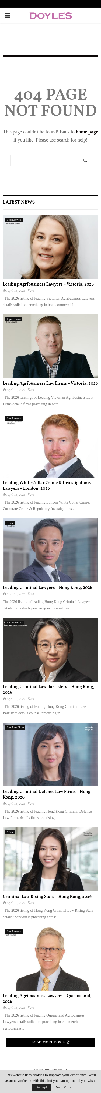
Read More (63, 1087)
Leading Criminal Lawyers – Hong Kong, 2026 (47, 588)
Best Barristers (15, 622)
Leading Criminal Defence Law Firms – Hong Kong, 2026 (46, 794)
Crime (10, 523)
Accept (41, 1087)
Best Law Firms (15, 727)
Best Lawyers (14, 219)
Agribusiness (14, 319)
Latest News (19, 202)
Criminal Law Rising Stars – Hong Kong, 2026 (47, 897)
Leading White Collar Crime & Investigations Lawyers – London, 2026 (47, 486)
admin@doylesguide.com (56, 1069)
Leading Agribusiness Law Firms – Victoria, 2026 (50, 384)
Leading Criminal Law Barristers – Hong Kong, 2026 (48, 690)
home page (87, 132)
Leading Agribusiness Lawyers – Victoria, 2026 (48, 284)
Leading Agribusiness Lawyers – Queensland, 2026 (47, 999)
